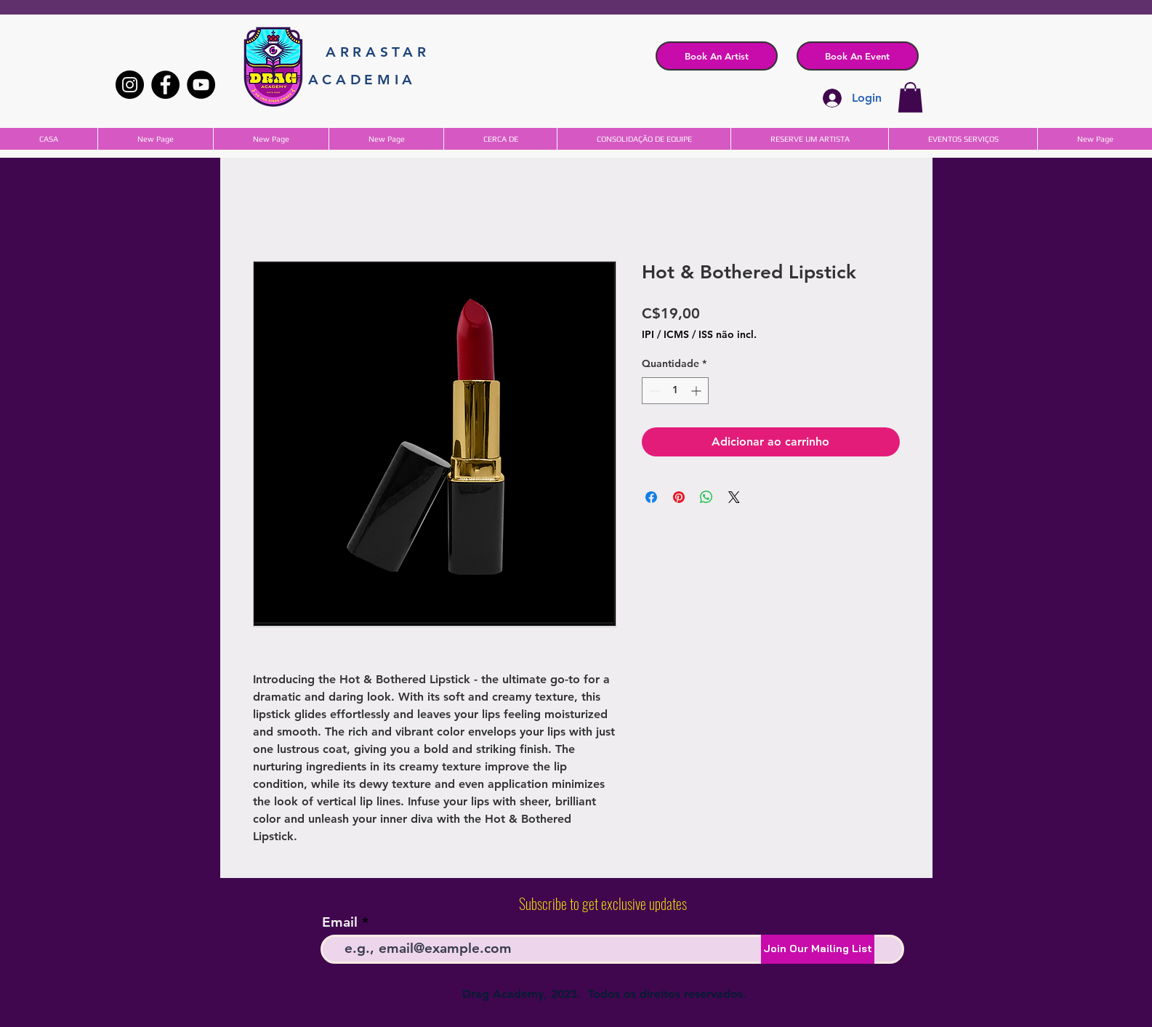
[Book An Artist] (717, 56)
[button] (858, 56)
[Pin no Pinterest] (679, 497)
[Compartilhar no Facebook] (651, 497)
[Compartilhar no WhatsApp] (706, 497)
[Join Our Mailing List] (817, 949)
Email (340, 922)
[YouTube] (201, 85)
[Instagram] (130, 85)
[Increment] (697, 390)
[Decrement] (653, 390)
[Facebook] (165, 85)
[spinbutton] (675, 390)
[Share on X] (734, 497)
